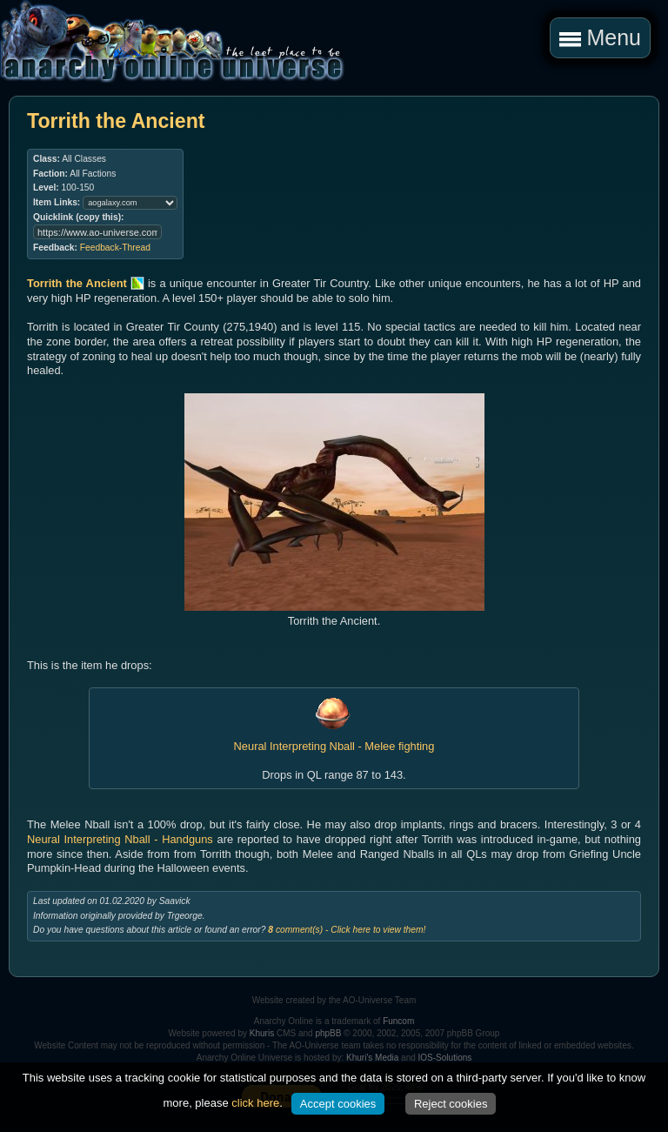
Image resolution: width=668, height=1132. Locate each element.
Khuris (262, 1033)
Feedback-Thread (115, 247)
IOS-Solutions (445, 1057)
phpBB (328, 1033)
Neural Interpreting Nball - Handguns (120, 839)
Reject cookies (451, 1103)
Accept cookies (338, 1103)
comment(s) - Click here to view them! (346, 929)
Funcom (398, 1021)
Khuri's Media (372, 1057)
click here (255, 1102)
